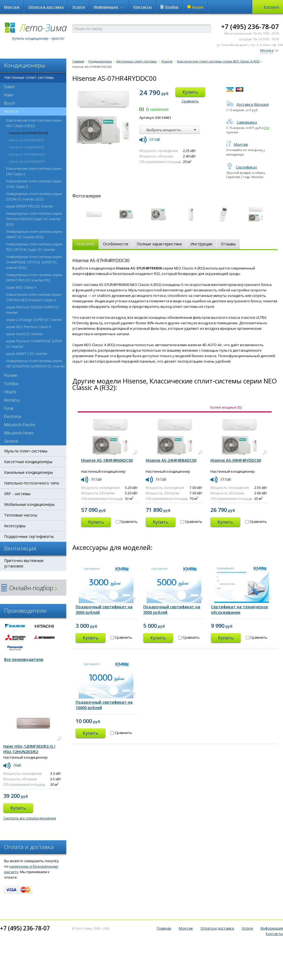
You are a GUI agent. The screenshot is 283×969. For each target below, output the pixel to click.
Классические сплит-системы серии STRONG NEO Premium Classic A (34, 297)
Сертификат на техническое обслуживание (239, 609)
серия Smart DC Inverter (24, 334)
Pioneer (11, 375)
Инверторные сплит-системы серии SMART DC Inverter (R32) (34, 234)
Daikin (9, 86)
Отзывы (228, 243)
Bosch (9, 103)
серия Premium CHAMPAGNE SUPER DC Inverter (34, 344)
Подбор (169, 6)
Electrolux (12, 416)
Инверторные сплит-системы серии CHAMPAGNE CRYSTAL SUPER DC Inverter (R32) (34, 262)
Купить (190, 92)
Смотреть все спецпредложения (29, 818)
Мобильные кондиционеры (29, 504)
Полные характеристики (159, 243)
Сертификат (241, 167)
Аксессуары (14, 525)
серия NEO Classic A (21, 287)
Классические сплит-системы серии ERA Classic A (34, 171)
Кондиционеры (100, 61)
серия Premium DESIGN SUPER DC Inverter (32, 310)
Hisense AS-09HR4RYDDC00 (26, 140)
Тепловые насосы (20, 515)
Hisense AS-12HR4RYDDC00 (26, 147)
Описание (85, 243)
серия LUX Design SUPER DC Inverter (34, 319)
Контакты (142, 6)
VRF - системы (17, 493)
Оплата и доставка (46, 6)
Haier (8, 95)
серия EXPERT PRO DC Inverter (29, 206)
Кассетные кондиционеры (28, 461)
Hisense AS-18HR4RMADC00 (27, 154)
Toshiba (11, 383)
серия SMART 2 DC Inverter (27, 353)
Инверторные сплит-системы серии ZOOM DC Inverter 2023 (34, 196)
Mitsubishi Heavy (18, 432)
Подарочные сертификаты (29, 536)
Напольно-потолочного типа (31, 483)
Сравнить (190, 101)
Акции (195, 6)
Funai (8, 408)
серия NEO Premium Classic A (28, 327)
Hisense (9, 111)
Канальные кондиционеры (28, 472)
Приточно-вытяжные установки (24, 563)
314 (266, 128)
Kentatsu (12, 400)
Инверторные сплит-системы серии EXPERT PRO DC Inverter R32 (34, 278)
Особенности (115, 243)
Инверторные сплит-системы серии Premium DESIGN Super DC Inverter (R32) (34, 219)
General (11, 441)
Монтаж (11, 6)
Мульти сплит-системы (25, 451)
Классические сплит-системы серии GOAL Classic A (34, 184)
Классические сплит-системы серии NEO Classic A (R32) (34, 123)
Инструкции (201, 243)
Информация (109, 6)
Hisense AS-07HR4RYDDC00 (28, 133)
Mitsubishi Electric (20, 424)
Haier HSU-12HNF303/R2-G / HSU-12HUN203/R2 (29, 749)
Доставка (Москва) (247, 104)
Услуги (78, 6)
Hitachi (10, 391)
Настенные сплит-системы (29, 77)
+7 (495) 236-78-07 (250, 26)
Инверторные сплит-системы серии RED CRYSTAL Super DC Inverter (34, 247)
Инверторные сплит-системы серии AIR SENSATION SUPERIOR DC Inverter (35, 364)
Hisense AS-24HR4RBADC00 (27, 161)
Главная (78, 61)
